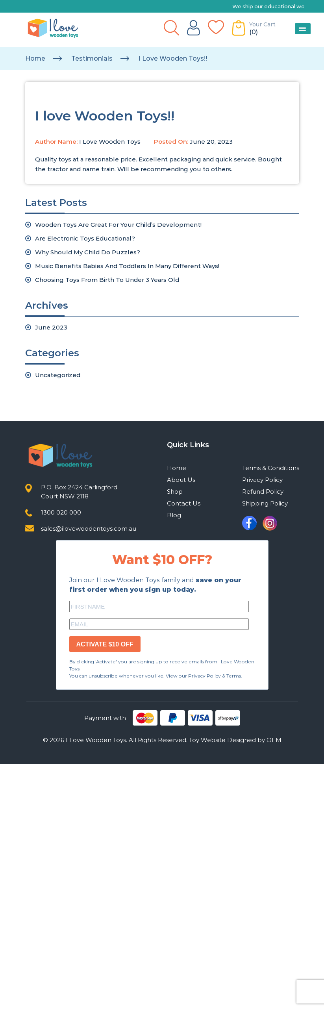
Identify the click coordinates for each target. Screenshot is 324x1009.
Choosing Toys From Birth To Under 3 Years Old (107, 279)
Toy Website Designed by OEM (235, 740)
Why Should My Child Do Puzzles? (87, 252)
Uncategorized (57, 375)
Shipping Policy (265, 503)
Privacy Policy (262, 479)
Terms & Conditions (270, 468)
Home (35, 58)
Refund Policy (262, 491)
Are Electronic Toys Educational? (85, 238)
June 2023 (51, 327)
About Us (181, 479)
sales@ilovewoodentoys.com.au (88, 528)
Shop (175, 491)
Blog (174, 515)
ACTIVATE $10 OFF (104, 644)
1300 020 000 (61, 512)
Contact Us (183, 503)
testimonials (92, 58)
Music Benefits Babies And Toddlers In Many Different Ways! (127, 266)
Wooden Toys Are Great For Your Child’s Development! (118, 224)
